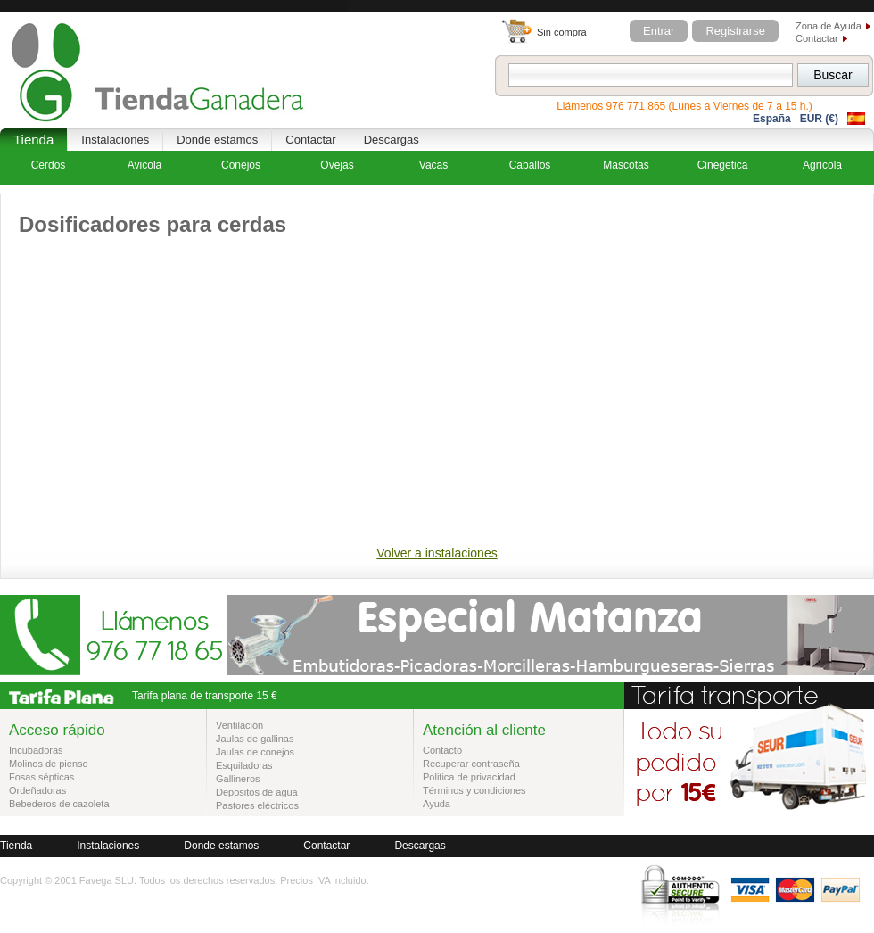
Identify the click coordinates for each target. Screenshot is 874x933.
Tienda (33, 139)
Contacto (442, 750)
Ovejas (336, 165)
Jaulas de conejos (255, 752)
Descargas (391, 139)
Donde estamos (217, 139)
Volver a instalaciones (436, 553)
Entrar (658, 30)
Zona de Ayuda (829, 26)
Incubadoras (36, 750)
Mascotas (625, 165)
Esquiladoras (244, 765)
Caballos (530, 165)
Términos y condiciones (474, 790)
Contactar (817, 38)
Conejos (240, 165)
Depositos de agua (257, 792)
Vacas (433, 165)
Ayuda (436, 803)
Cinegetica (722, 165)
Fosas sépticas (41, 777)
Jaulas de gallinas (254, 738)
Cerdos (48, 165)
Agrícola (822, 165)
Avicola (144, 165)
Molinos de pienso (48, 763)
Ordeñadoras (37, 790)
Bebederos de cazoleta (59, 803)
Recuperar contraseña (471, 763)
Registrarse (734, 30)
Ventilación (239, 725)
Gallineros (238, 778)
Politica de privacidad (469, 777)
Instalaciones (115, 139)
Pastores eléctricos (257, 805)
